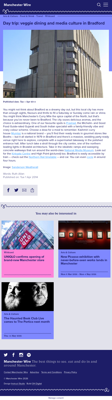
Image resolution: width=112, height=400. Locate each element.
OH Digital (37, 383)
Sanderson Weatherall (25, 167)
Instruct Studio (18, 383)
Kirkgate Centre (21, 153)
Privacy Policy (70, 372)
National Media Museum (79, 150)
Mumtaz (16, 133)
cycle (90, 157)
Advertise (34, 372)
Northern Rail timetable (42, 157)
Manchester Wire (17, 5)
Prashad (71, 123)
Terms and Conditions (51, 372)
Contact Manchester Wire (16, 372)
